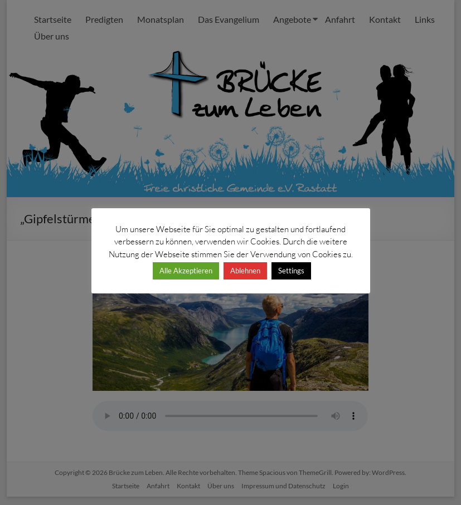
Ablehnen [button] (245, 270)
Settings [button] (291, 270)
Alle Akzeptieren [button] (185, 270)
